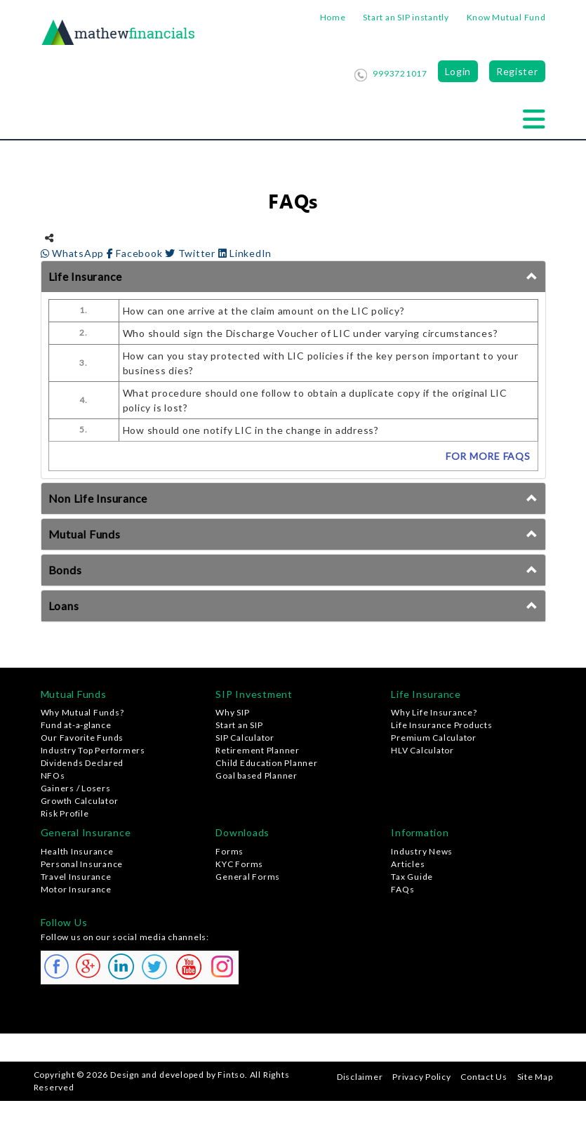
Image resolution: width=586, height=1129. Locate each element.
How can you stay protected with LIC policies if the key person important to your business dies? (321, 363)
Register (517, 71)
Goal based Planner (256, 775)
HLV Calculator (422, 750)
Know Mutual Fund (506, 17)
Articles (408, 864)
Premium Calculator (434, 737)
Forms (229, 851)
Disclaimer (360, 1076)
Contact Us (483, 1076)
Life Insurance (85, 276)
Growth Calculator (80, 800)
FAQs (402, 889)
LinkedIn (245, 253)
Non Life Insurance (98, 498)
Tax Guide (412, 876)
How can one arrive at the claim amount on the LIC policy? (264, 311)
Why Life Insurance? (434, 712)
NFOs (53, 775)
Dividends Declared (82, 763)
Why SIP (232, 712)
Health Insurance (77, 851)
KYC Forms (239, 864)
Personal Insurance (82, 864)
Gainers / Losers (76, 788)
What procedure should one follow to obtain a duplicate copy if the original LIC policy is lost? (315, 400)
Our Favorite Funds (82, 737)
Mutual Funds (84, 534)
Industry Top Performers (93, 750)
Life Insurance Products (441, 725)
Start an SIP (238, 725)
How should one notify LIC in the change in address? (251, 430)
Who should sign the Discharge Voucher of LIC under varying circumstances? (310, 333)
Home (333, 17)
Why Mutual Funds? (82, 712)
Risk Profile (65, 813)
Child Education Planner (266, 763)
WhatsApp (74, 253)
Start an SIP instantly (406, 17)
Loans (63, 605)
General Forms (247, 876)
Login (458, 71)
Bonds (65, 569)
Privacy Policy (421, 1076)
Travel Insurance (76, 876)
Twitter (191, 253)
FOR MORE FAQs (488, 456)
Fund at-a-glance (76, 725)
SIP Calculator (244, 737)
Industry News (422, 851)
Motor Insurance (76, 889)
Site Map (535, 1076)
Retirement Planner (257, 750)
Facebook (136, 253)
